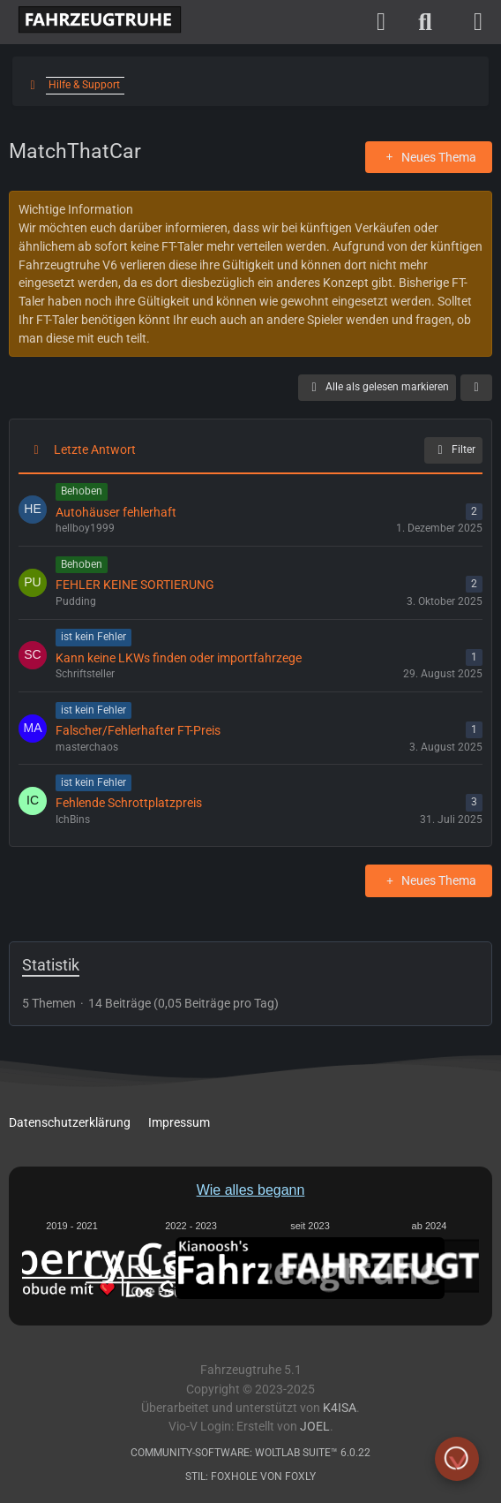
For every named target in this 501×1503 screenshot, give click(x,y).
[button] (476, 387)
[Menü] (478, 22)
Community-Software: (250, 1452)
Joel (315, 1426)
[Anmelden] (381, 22)
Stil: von (250, 1476)
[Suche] (425, 22)
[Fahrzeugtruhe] (95, 20)
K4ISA (339, 1408)
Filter (453, 450)
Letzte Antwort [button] (95, 449)
